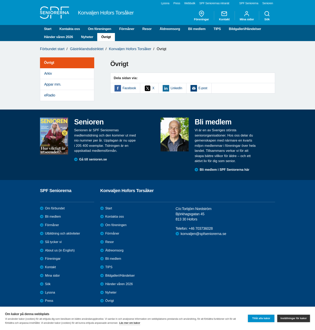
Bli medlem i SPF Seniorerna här (224, 169)
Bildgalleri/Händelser (245, 29)
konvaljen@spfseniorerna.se (203, 234)
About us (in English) (60, 250)
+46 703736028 (200, 229)
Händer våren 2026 (58, 37)
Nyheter (87, 37)
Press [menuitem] (176, 3)
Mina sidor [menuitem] (247, 16)
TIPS (217, 29)
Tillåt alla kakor (261, 318)
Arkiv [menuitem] (48, 73)
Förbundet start (52, 49)
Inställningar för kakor (293, 318)
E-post (202, 88)
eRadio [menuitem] (49, 95)
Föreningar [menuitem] (201, 16)
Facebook (129, 88)
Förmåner (126, 29)
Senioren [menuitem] (267, 3)
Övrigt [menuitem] (49, 63)
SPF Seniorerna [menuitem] (248, 3)
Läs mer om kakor (129, 322)
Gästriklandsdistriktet (86, 49)
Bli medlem (197, 29)
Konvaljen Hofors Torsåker (130, 49)
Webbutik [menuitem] (189, 3)
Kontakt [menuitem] (224, 16)
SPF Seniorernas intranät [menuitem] (214, 3)
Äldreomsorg (170, 29)
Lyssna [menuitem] (165, 3)
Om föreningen (99, 29)
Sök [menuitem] (267, 16)
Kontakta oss (69, 29)
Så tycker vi (53, 242)
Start (47, 29)
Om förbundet (55, 208)
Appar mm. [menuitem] (52, 84)
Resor (147, 29)
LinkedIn (176, 88)
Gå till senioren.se (93, 159)
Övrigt (106, 37)
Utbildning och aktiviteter (62, 233)
